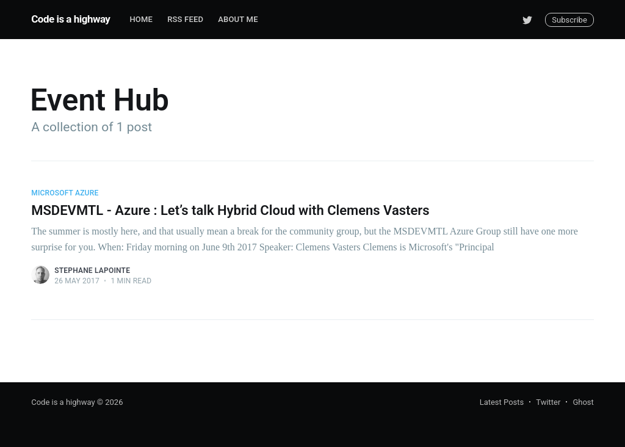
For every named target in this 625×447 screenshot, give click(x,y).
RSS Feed (185, 19)
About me (238, 19)
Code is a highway (70, 19)
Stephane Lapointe (92, 270)
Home (141, 19)
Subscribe (569, 19)
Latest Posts (502, 402)
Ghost (583, 402)
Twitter (548, 402)
